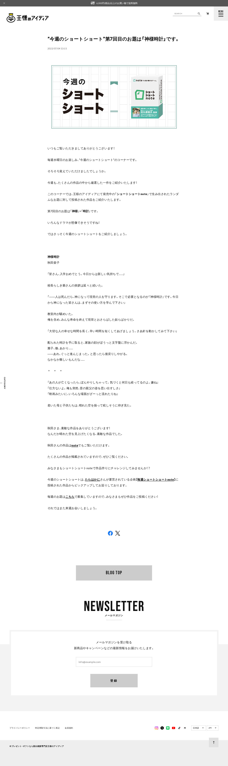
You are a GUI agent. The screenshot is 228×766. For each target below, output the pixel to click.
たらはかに (92, 479)
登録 (114, 681)
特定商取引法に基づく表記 (47, 728)
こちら (69, 496)
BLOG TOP (114, 573)
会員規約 (69, 728)
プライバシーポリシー (20, 728)
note (74, 445)
